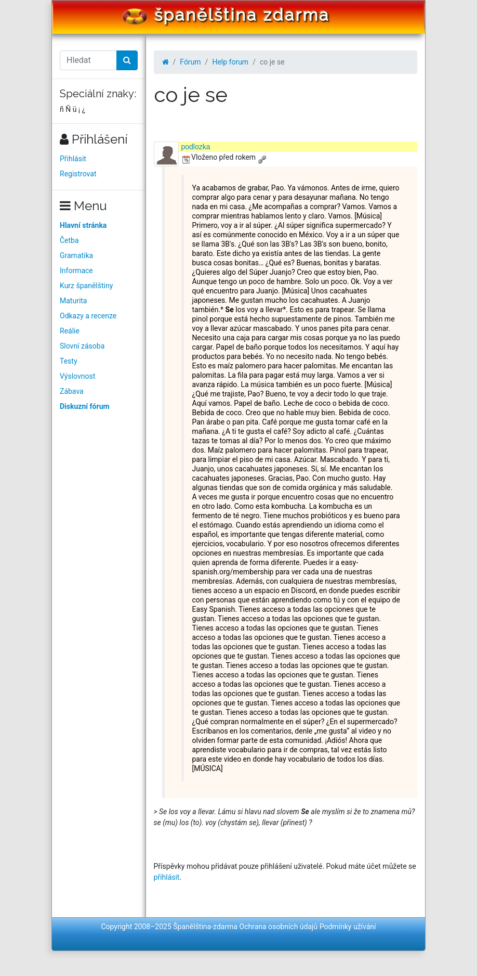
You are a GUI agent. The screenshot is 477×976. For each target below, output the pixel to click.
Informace (76, 270)
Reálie (70, 331)
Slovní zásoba (82, 346)
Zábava (72, 391)
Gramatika (76, 255)
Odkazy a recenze (88, 316)
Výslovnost (77, 376)
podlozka (195, 147)
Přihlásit (73, 159)
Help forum (230, 62)
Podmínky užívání (348, 926)
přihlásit (167, 877)
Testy (68, 361)
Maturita (73, 301)
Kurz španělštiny (86, 285)
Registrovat (78, 174)
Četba (69, 240)
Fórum (190, 62)
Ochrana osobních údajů (279, 926)
